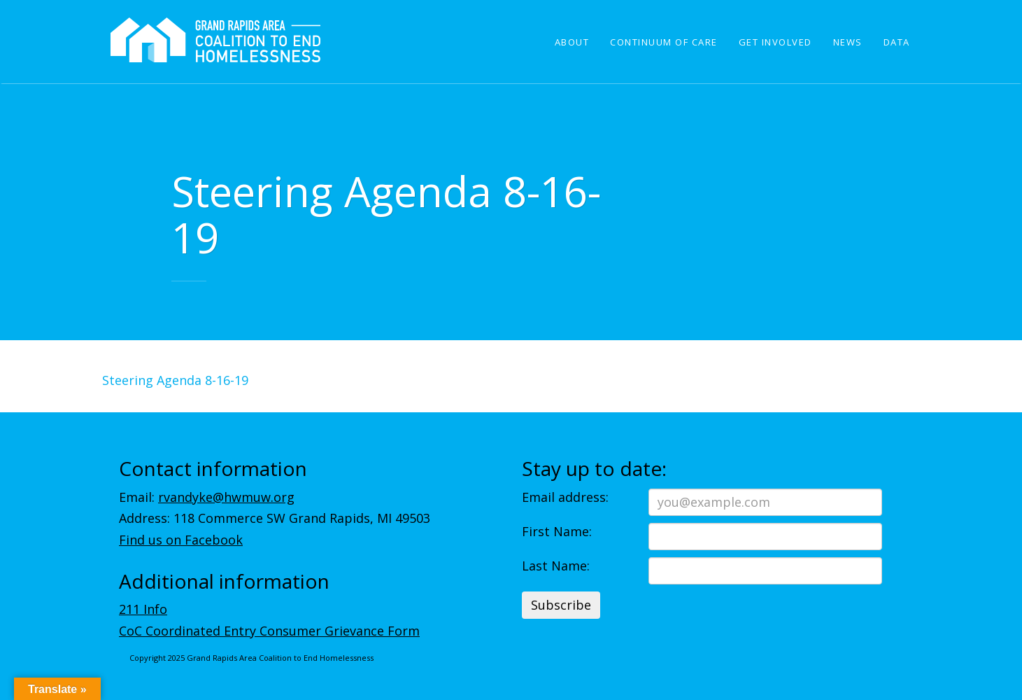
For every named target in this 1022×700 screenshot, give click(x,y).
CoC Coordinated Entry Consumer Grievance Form (269, 630)
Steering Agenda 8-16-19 (175, 380)
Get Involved (775, 42)
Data (896, 42)
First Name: (557, 531)
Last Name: (556, 565)
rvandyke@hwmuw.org (226, 497)
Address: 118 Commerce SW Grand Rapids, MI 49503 (274, 518)
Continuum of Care (664, 42)
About (572, 42)
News (848, 42)
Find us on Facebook (181, 539)
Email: (206, 497)
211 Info (143, 609)
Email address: (565, 497)
